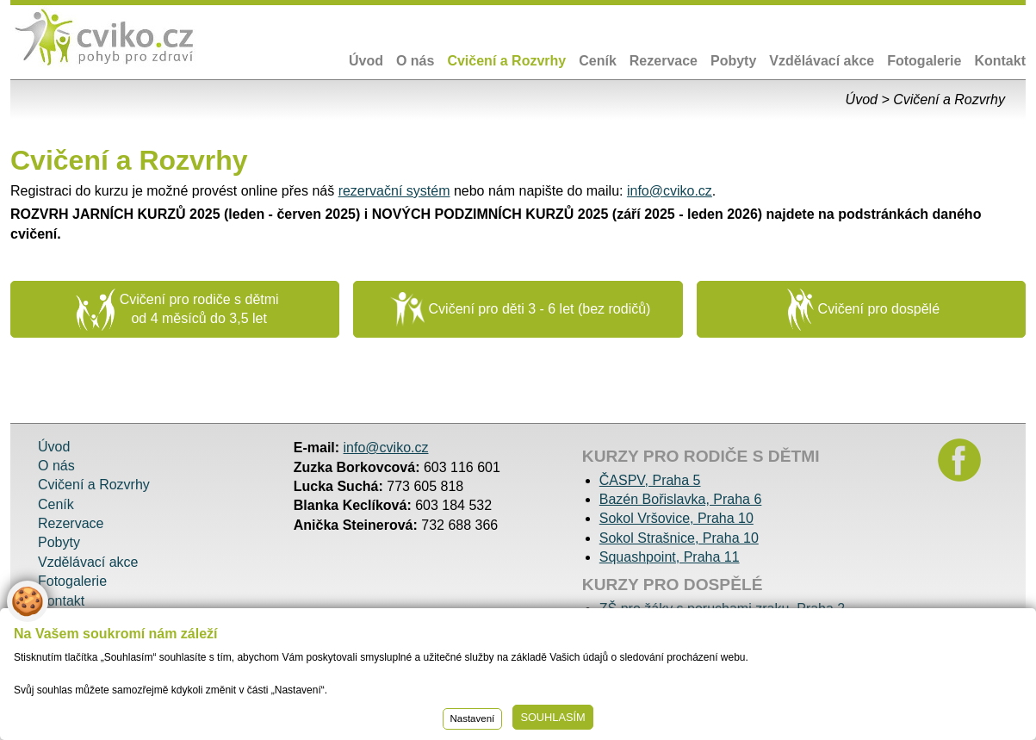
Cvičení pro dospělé (863, 310)
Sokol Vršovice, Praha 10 (676, 518)
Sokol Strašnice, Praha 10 (679, 538)
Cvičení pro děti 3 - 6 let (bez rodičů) (520, 309)
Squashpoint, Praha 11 (669, 557)
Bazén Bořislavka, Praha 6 (680, 499)
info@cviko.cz (669, 190)
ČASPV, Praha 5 (650, 480)
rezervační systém (394, 190)
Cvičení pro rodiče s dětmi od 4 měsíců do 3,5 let (177, 310)
